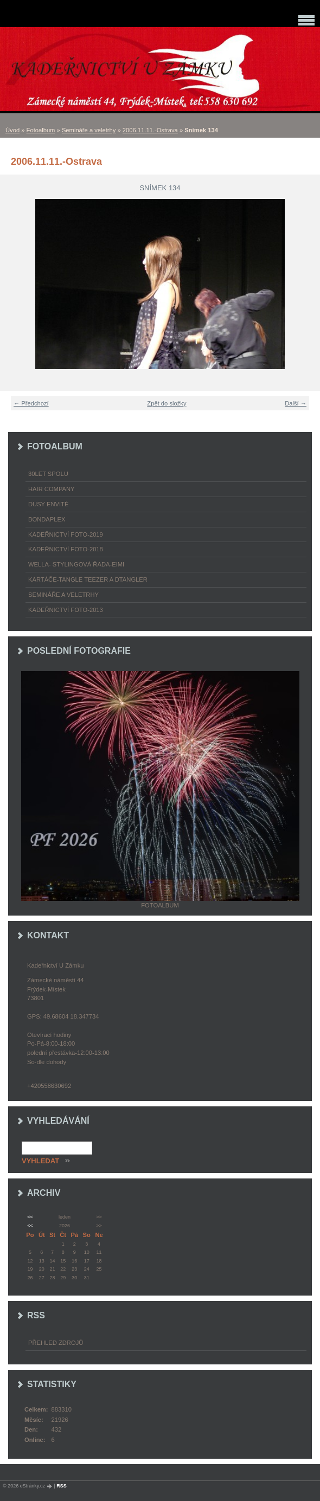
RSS (61, 1486)
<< (30, 1217)
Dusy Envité (48, 504)
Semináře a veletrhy (89, 130)
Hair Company (51, 489)
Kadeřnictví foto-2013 (65, 610)
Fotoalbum (41, 130)
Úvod (12, 130)
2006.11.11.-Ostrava (150, 130)
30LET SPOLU (48, 474)
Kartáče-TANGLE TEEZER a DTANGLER (88, 579)
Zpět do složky (166, 403)
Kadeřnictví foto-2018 (65, 549)
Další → (295, 403)
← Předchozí (31, 403)
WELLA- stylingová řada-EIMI (76, 564)
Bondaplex (46, 519)
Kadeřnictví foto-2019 (65, 534)
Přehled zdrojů (55, 1342)
